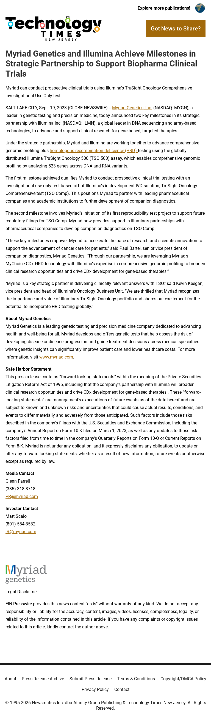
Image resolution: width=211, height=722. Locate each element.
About (10, 678)
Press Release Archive (43, 678)
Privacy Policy (95, 689)
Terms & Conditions (136, 678)
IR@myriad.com (20, 531)
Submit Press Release (91, 678)
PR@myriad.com (21, 496)
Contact (121, 689)
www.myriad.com (56, 357)
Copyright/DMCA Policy (183, 678)
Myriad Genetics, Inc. (132, 107)
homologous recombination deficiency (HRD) (94, 150)
